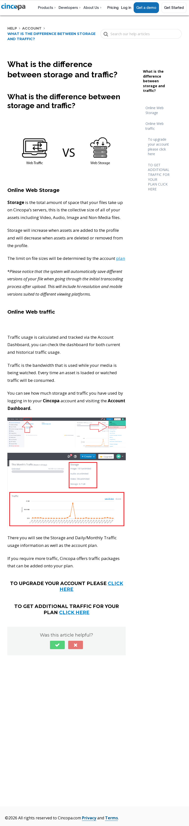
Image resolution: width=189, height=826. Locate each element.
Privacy (89, 818)
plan (120, 258)
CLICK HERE (74, 612)
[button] (57, 645)
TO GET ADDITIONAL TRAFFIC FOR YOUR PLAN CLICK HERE (159, 177)
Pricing (113, 7)
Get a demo (146, 7)
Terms (111, 818)
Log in (126, 7)
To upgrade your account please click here (158, 146)
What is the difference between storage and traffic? (154, 81)
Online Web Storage (154, 110)
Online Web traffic (154, 126)
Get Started (174, 7)
